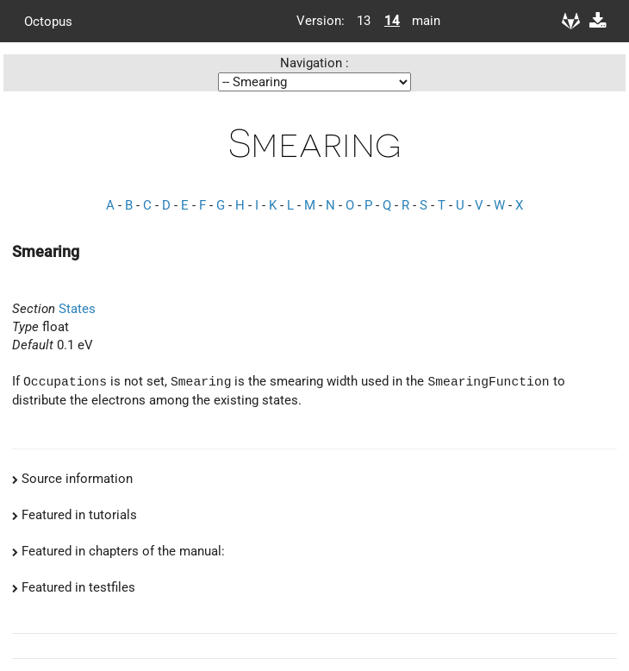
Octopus (48, 20)
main (419, 20)
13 (364, 20)
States (77, 309)
